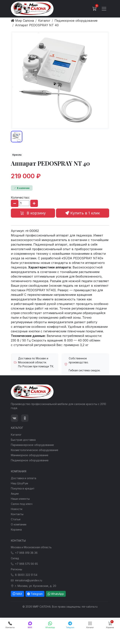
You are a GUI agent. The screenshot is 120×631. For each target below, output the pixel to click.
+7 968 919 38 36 (24, 552)
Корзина (16, 529)
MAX (17, 593)
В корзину (33, 213)
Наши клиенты (20, 498)
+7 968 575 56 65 (24, 563)
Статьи (15, 519)
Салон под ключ (21, 503)
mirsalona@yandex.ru (26, 580)
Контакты (17, 514)
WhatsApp (56, 593)
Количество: (20, 197)
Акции (15, 493)
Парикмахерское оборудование (32, 444)
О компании (18, 524)
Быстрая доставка (23, 439)
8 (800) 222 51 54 (24, 574)
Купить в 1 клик (82, 213)
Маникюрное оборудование (29, 455)
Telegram (35, 593)
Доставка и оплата (23, 478)
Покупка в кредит (22, 488)
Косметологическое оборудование (34, 450)
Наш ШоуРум (19, 483)
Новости (16, 509)
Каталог (16, 434)
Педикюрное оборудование (30, 460)
